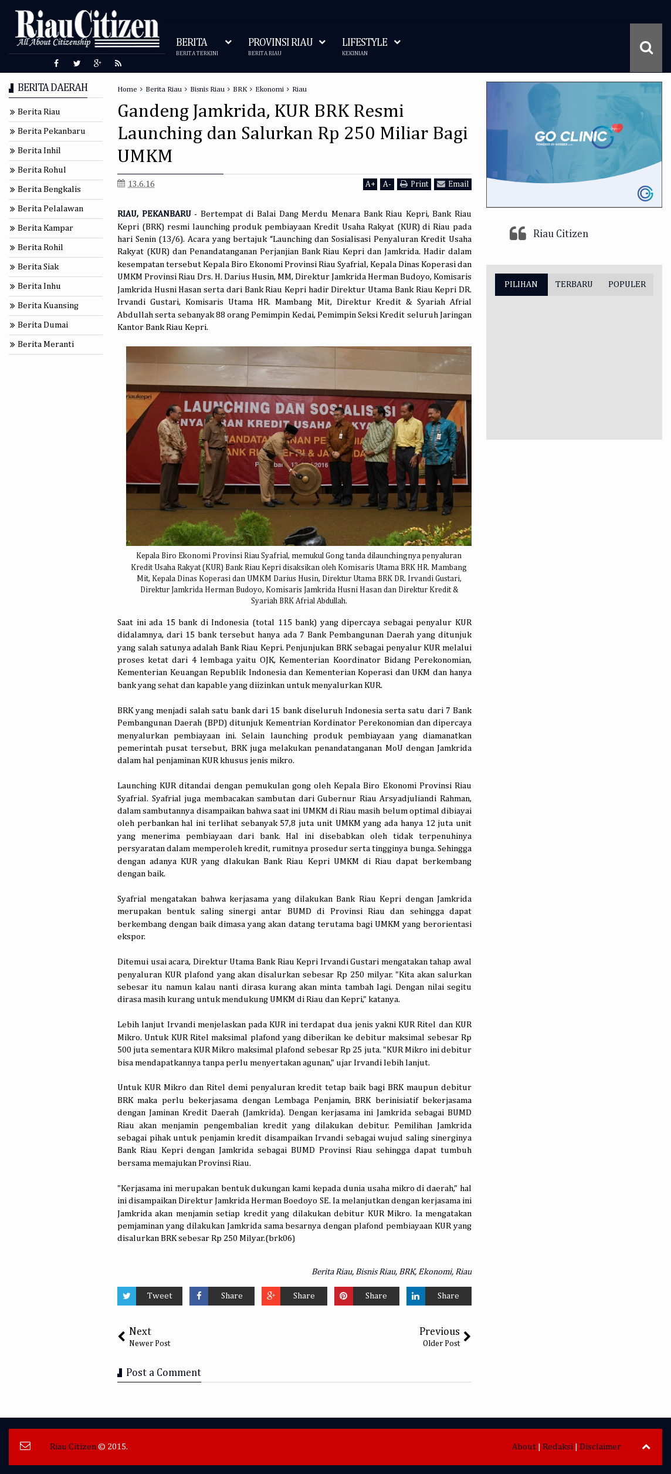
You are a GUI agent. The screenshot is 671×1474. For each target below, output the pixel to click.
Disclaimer (600, 1446)
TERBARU (574, 284)
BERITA (197, 47)
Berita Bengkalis (49, 189)
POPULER (627, 284)
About (524, 1446)
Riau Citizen (560, 234)
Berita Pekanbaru (52, 131)
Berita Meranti (46, 344)
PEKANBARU (168, 214)
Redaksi (558, 1446)
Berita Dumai (43, 325)
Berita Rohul (42, 170)
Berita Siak (38, 266)
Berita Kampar (45, 228)
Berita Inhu (39, 286)
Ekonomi (435, 1271)
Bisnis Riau (375, 1271)
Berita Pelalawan (50, 208)
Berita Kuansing (48, 305)
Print (414, 184)
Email (453, 184)
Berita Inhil (39, 150)
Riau (463, 1271)
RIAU (127, 214)
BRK (407, 1271)
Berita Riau (331, 1271)
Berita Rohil (40, 247)
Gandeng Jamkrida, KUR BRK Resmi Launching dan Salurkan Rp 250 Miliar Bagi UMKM (292, 134)
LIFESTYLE (364, 47)
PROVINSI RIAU (280, 47)
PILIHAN (521, 284)
